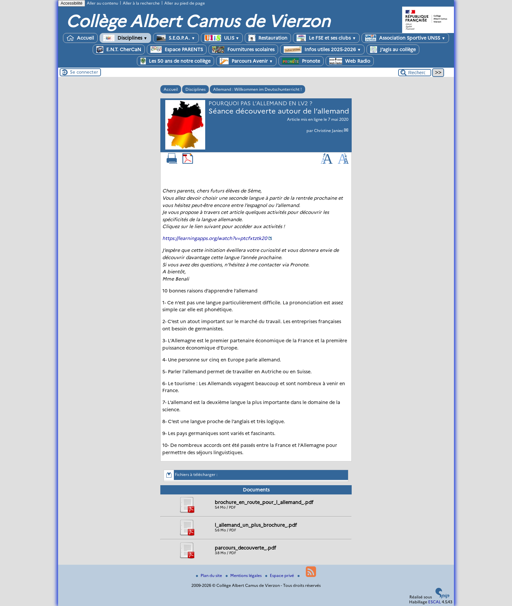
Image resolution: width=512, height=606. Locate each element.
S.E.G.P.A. (176, 38)
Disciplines (125, 38)
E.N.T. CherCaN (118, 49)
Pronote (301, 61)
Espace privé (280, 575)
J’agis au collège (393, 49)
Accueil (80, 38)
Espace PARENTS (176, 49)
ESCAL (434, 601)
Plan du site (209, 575)
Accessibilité (71, 3)
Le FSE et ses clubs (326, 38)
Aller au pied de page (184, 3)
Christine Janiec (328, 130)
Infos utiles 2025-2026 (322, 49)
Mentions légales (244, 575)
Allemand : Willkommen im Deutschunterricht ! (257, 89)
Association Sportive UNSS (405, 38)
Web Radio (349, 61)
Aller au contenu (102, 3)
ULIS (222, 38)
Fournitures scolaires (243, 49)
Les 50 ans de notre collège (175, 61)
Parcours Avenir (246, 61)
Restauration (267, 38)
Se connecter (84, 72)
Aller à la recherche (141, 3)
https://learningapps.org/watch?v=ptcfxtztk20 (214, 238)
